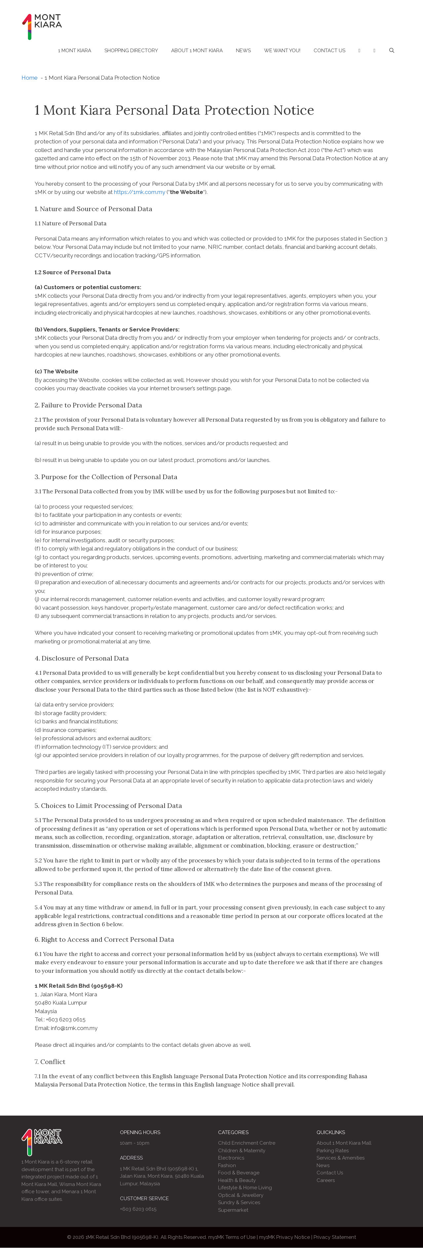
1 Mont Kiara (74, 51)
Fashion (227, 1165)
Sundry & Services (239, 1202)
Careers (326, 1180)
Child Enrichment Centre (246, 1143)
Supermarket (233, 1210)
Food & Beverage (238, 1173)
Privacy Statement (335, 1237)
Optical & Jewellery (240, 1195)
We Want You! (282, 51)
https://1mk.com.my (139, 192)
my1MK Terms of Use (231, 1237)
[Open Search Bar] (392, 50)
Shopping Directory (131, 51)
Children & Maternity (241, 1151)
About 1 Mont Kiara (197, 51)
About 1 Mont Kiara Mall (344, 1143)
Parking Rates (333, 1151)
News (243, 51)
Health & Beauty (237, 1180)
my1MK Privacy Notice (284, 1237)
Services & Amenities (341, 1158)
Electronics (231, 1158)
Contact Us (329, 51)
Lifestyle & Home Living (245, 1188)
